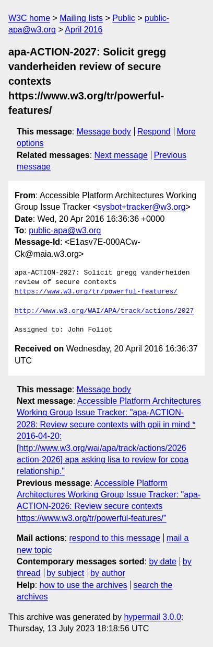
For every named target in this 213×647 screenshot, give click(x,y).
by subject (65, 573)
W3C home (29, 18)
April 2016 (83, 29)
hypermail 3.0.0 (152, 616)
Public (123, 18)
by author (107, 573)
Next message (121, 155)
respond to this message (114, 538)
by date (162, 561)
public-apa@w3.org (65, 230)
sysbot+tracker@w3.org (142, 206)
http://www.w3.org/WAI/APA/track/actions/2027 (104, 311)
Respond (154, 131)
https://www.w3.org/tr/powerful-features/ (96, 292)
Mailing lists (81, 18)
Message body (104, 131)
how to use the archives (83, 585)
